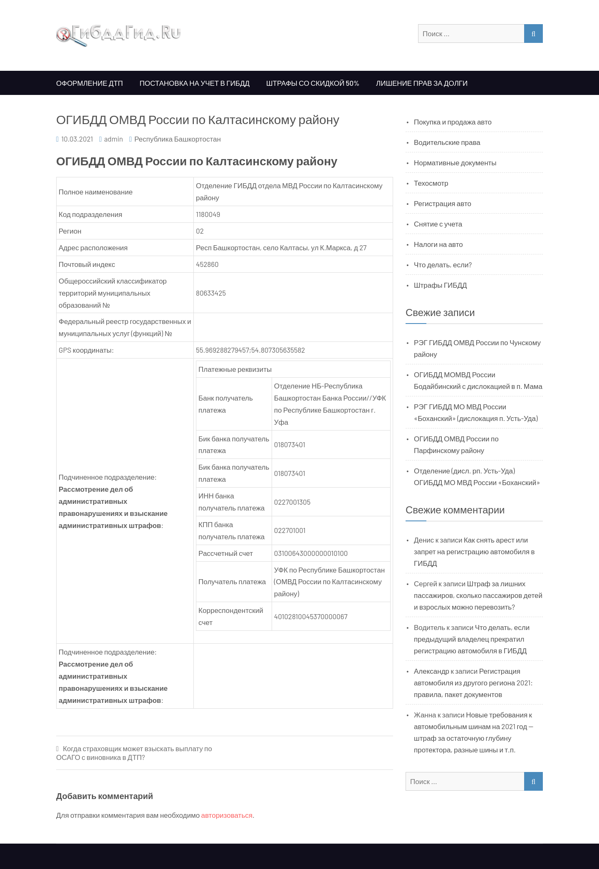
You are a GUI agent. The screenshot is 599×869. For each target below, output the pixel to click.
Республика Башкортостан (177, 138)
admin (113, 138)
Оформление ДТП (89, 83)
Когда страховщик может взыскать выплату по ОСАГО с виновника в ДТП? (134, 753)
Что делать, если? (443, 264)
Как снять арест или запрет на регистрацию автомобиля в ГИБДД (474, 551)
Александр (431, 671)
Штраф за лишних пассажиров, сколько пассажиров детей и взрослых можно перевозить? (478, 595)
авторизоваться (226, 815)
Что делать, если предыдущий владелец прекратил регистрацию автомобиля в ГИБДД (472, 639)
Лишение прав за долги (422, 83)
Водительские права (447, 142)
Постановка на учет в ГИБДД (195, 83)
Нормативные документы (455, 162)
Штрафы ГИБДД (440, 285)
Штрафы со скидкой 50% (312, 83)
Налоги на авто (438, 244)
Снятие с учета (438, 223)
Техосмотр (431, 183)
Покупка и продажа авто (453, 121)
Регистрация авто (442, 203)
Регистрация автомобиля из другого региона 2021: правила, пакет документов (473, 682)
